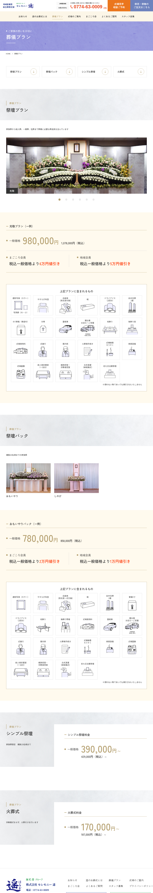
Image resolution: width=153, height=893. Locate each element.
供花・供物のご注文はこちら (141, 5)
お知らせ (23, 16)
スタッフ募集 (128, 16)
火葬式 (131, 72)
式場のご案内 (74, 16)
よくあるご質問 (109, 16)
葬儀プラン (57, 16)
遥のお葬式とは (39, 16)
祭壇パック (59, 72)
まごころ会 (91, 16)
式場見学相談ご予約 (119, 5)
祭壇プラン (24, 72)
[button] (59, 200)
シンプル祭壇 (95, 72)
